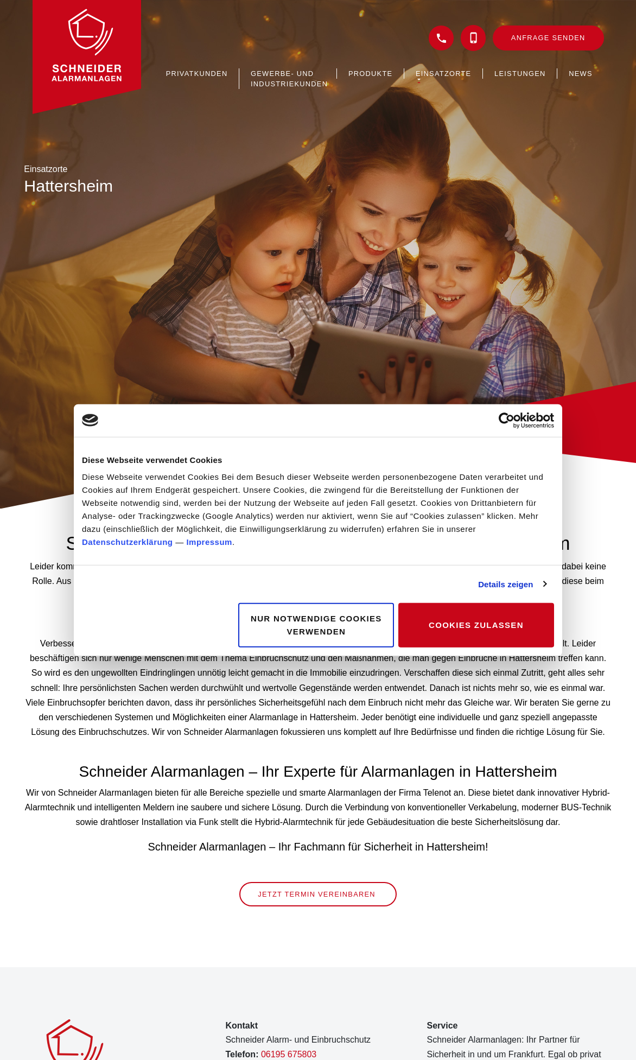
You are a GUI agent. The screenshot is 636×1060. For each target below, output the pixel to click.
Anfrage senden (548, 38)
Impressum (209, 542)
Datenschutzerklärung (127, 542)
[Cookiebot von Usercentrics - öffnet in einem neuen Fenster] (506, 420)
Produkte (370, 73)
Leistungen (520, 73)
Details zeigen (505, 583)
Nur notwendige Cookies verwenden (316, 625)
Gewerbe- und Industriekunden (289, 78)
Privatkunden (197, 73)
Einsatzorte (443, 73)
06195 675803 (288, 1054)
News (581, 73)
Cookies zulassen (476, 625)
